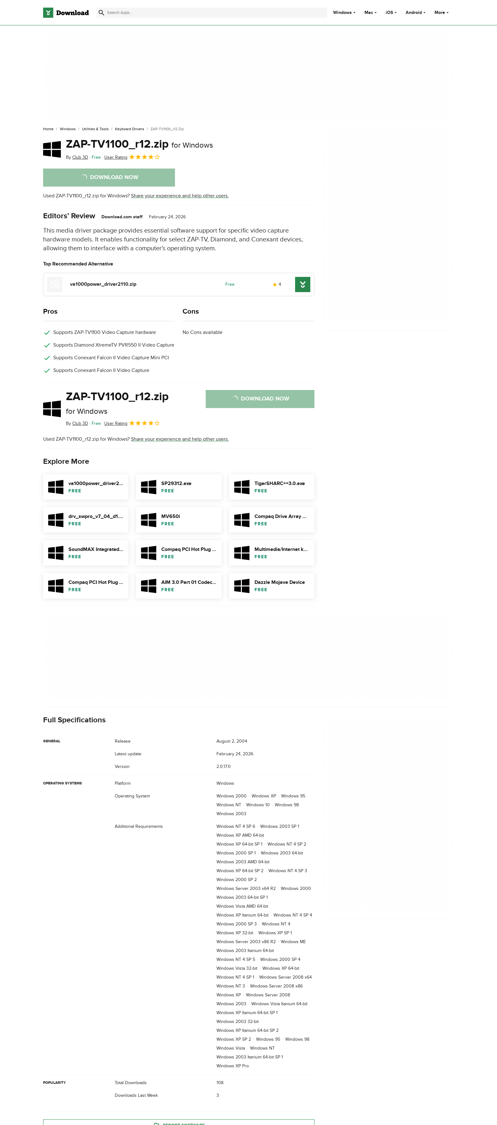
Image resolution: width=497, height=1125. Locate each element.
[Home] (48, 129)
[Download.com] (66, 13)
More (442, 12)
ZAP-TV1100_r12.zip (139, 144)
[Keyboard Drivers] (129, 129)
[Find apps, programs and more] (211, 13)
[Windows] (68, 129)
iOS (389, 12)
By (77, 157)
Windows (342, 12)
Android (414, 12)
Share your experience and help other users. (180, 196)
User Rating (132, 157)
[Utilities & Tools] (95, 129)
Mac (369, 12)
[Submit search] (101, 13)
